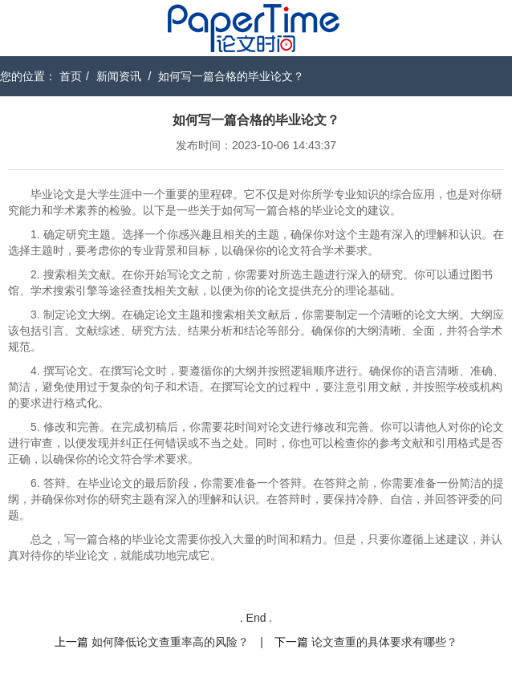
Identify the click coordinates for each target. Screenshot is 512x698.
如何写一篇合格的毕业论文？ (231, 76)
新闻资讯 (118, 76)
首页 (70, 76)
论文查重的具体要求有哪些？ (384, 641)
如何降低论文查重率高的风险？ (170, 641)
